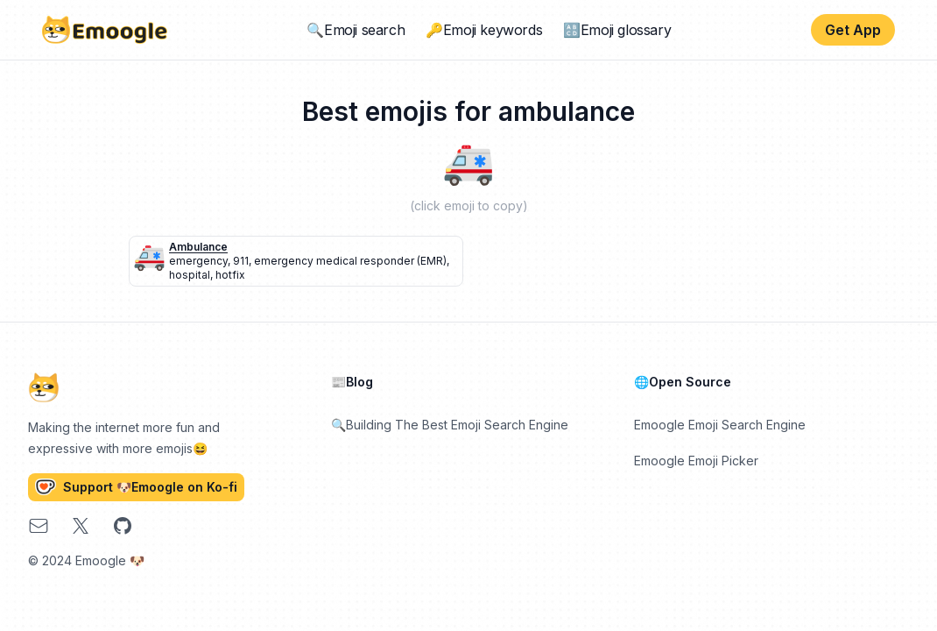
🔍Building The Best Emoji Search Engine (449, 424)
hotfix (230, 274)
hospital (189, 274)
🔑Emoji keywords (484, 30)
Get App (853, 30)
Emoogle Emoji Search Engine (720, 424)
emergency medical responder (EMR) (350, 260)
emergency (198, 260)
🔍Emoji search (355, 30)
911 (241, 260)
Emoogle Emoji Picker (696, 460)
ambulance (198, 246)
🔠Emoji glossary (617, 30)
